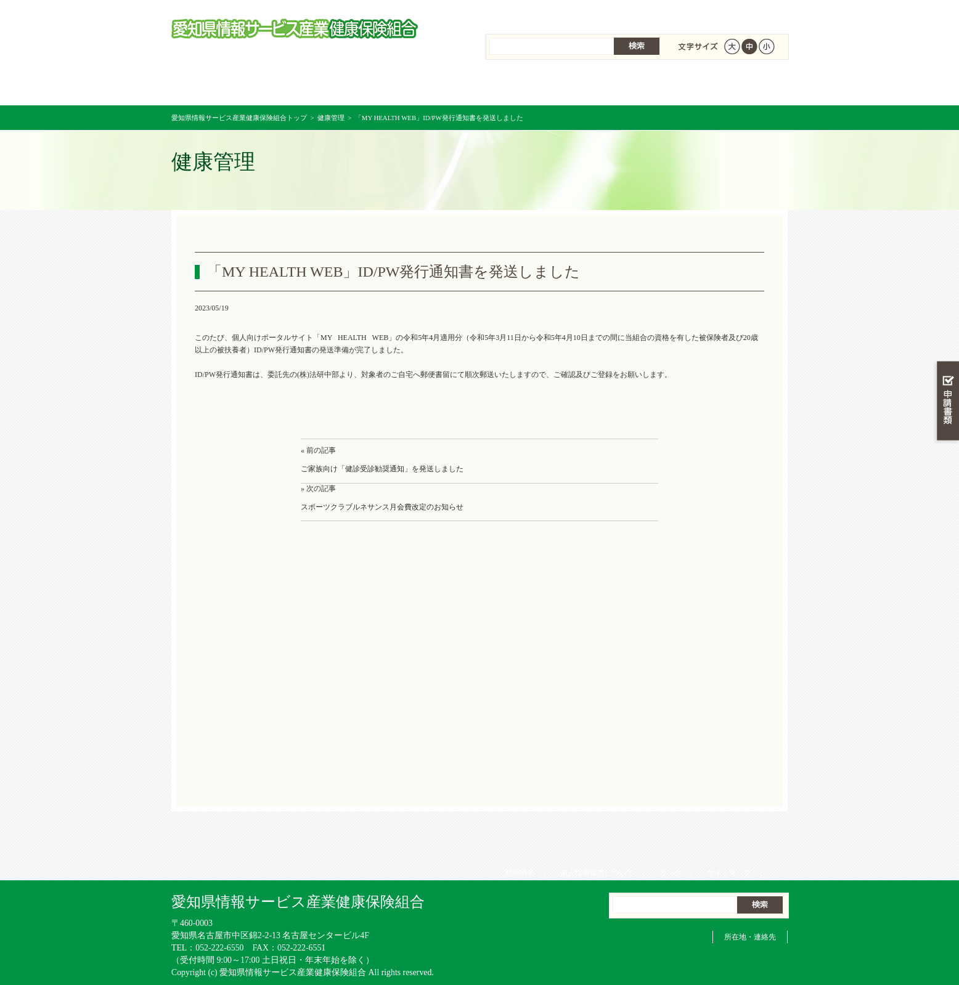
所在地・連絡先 (750, 937)
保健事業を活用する (531, 86)
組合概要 (516, 12)
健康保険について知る (325, 86)
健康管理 (331, 117)
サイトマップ (725, 12)
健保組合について (736, 86)
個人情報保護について (593, 12)
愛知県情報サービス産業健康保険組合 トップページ (222, 86)
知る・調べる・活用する (946, 287)
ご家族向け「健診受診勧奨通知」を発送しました (382, 468)
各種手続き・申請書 (633, 86)
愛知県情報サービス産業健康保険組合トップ (239, 117)
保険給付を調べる (428, 86)
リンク (666, 12)
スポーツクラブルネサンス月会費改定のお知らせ (382, 507)
